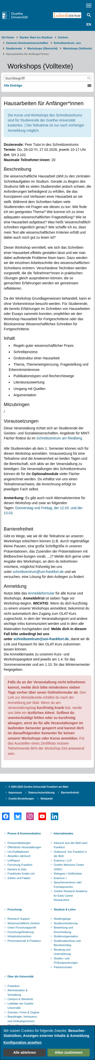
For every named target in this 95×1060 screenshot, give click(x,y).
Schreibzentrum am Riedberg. (59, 438)
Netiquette (46, 798)
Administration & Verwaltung (18, 992)
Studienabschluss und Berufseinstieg (67, 943)
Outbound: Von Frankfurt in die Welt (70, 854)
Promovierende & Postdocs (24, 940)
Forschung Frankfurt (20, 864)
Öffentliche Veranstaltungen (24, 847)
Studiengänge (62, 918)
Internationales (63, 833)
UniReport (14, 860)
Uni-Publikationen (18, 851)
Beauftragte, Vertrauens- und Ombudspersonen (23, 1019)
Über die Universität (21, 976)
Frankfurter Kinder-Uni (21, 873)
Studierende (14, 48)
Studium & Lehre (65, 909)
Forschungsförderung (21, 932)
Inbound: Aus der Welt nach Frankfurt (71, 845)
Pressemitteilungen (19, 842)
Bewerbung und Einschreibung (63, 930)
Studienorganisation (66, 936)
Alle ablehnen (24, 1052)
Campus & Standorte (20, 999)
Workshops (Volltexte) (77, 48)
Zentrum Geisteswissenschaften (27, 42)
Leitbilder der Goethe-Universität (21, 1006)
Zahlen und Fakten (19, 878)
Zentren (63, 37)
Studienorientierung (66, 923)
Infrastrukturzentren (19, 936)
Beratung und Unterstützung (62, 952)
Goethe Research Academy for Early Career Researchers (71, 895)
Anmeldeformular (41, 593)
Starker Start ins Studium (36, 37)
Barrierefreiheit (70, 792)
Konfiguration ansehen (23, 1042)
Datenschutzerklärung (41, 792)
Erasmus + (60, 878)
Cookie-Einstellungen (21, 798)
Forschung (15, 909)
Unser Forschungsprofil (22, 927)
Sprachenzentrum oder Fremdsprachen (68, 884)
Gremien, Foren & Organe (23, 1012)
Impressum (15, 792)
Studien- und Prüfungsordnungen (66, 960)
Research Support (19, 918)
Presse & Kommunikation (24, 833)
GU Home (8, 37)
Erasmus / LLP (63, 860)
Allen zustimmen (68, 1052)
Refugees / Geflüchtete (68, 873)
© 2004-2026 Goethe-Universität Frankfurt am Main (38, 786)
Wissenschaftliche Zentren (24, 923)
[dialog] (47, 1043)
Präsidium (14, 985)
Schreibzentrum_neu (67, 42)
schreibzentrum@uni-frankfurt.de (38, 572)
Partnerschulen (63, 967)
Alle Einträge (13, 85)
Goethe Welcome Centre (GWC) (69, 867)
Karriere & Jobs (17, 869)
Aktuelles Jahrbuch (19, 855)
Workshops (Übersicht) (42, 48)
